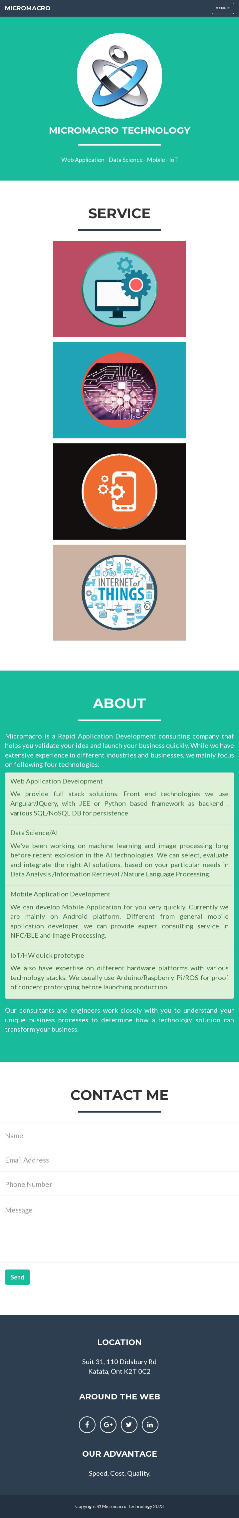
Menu (224, 10)
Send (17, 1277)
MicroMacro (28, 8)
